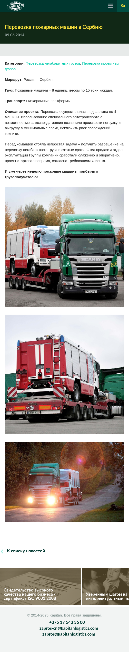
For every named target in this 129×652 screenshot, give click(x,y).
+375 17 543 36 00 (67, 622)
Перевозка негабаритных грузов (53, 63)
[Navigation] (110, 6)
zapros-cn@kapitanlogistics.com (69, 628)
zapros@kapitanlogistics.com (68, 634)
